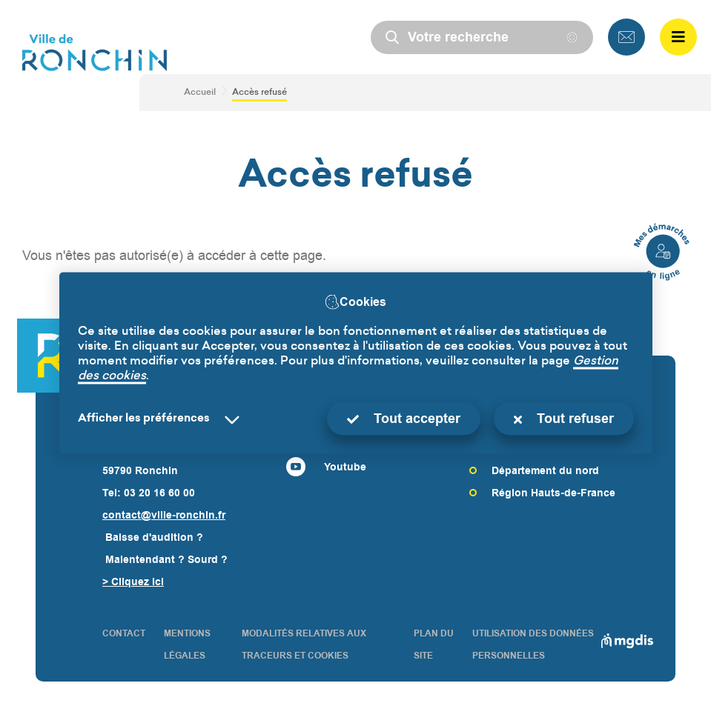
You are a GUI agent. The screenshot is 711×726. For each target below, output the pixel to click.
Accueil (200, 92)
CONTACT (123, 633)
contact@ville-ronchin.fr (163, 515)
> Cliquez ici (133, 581)
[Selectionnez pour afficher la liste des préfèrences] (161, 419)
